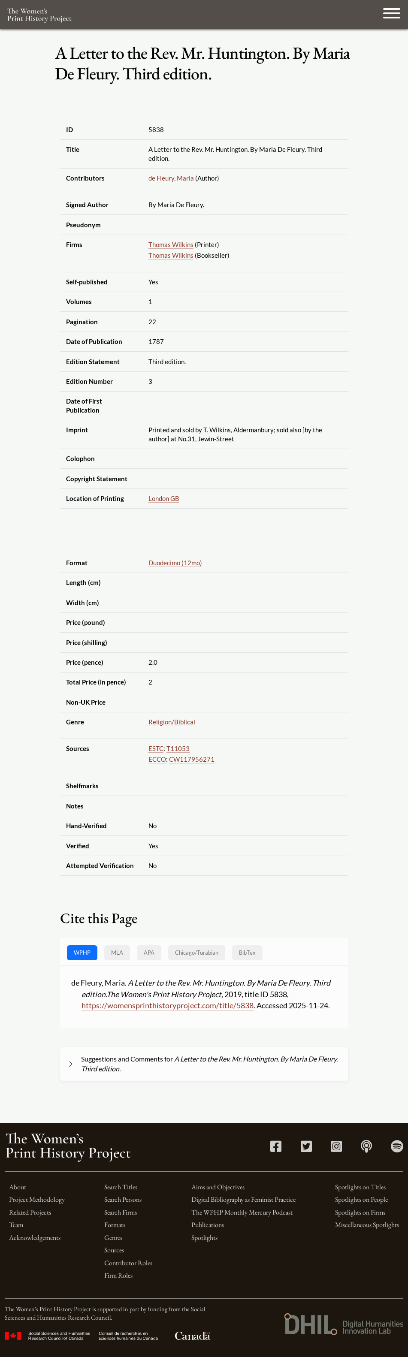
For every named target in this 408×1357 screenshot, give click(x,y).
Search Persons (123, 1199)
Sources (114, 1249)
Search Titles (120, 1186)
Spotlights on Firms (360, 1212)
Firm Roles (118, 1275)
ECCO (157, 759)
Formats (114, 1224)
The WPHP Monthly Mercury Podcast (242, 1212)
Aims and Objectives (218, 1186)
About (17, 1186)
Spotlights (204, 1237)
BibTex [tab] (247, 952)
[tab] (196, 952)
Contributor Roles (128, 1262)
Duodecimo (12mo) (175, 563)
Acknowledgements (34, 1237)
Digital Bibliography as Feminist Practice (243, 1199)
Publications (207, 1224)
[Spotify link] (397, 1148)
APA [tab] (149, 952)
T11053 (178, 748)
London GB (163, 498)
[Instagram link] (336, 1148)
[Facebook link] (275, 1148)
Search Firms (120, 1212)
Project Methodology (37, 1199)
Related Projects (30, 1212)
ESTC (155, 748)
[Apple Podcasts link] (366, 1148)
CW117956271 (192, 759)
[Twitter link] (306, 1148)
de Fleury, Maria (171, 178)
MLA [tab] (117, 952)
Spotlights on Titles (360, 1186)
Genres (113, 1237)
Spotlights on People (361, 1199)
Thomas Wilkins (170, 244)
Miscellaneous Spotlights (367, 1224)
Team (16, 1224)
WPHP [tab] (82, 952)
